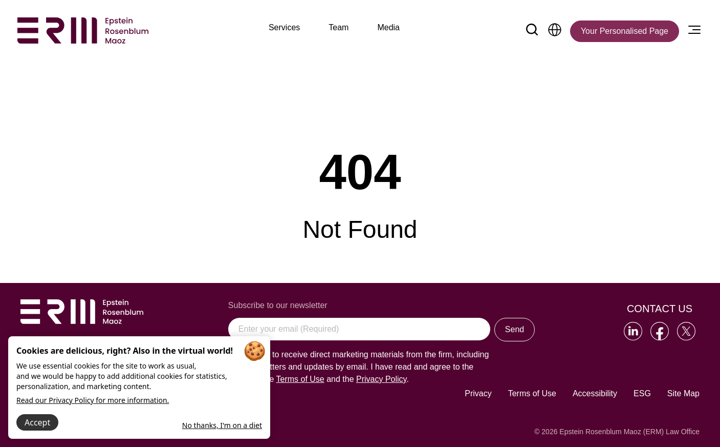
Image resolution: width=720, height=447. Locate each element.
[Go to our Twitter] (686, 331)
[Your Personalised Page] (624, 31)
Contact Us (659, 308)
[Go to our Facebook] (659, 331)
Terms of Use (532, 393)
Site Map (683, 393)
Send (514, 329)
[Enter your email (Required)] (359, 329)
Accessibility (595, 393)
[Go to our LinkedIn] (633, 331)
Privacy (478, 393)
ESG (642, 393)
